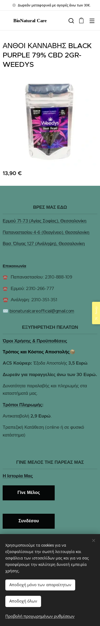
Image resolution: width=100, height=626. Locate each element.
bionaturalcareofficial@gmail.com (41, 311)
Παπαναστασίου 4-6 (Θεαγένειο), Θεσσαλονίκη (46, 232)
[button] (70, 20)
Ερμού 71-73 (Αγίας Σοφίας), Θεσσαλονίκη (44, 221)
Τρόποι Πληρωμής (22, 405)
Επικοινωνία (14, 265)
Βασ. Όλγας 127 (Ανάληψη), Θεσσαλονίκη (44, 244)
